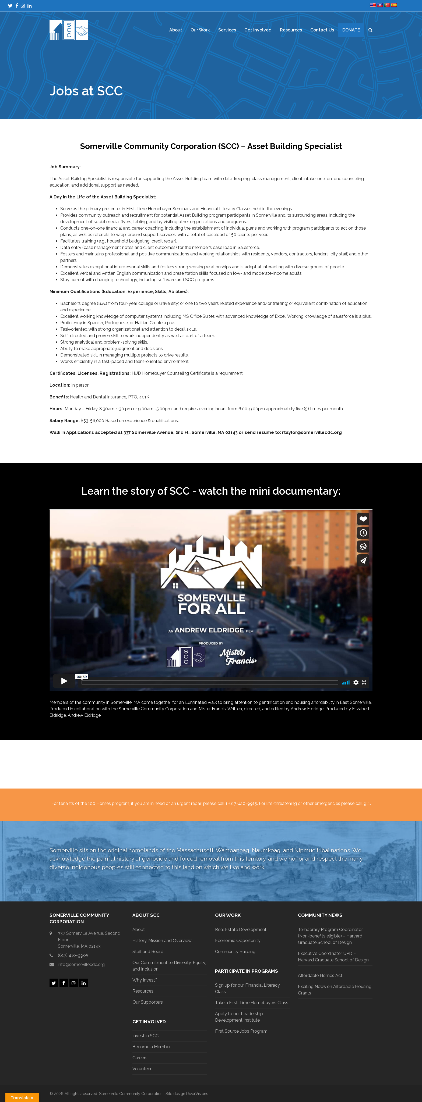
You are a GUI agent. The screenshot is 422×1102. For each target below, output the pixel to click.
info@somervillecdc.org (81, 964)
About (138, 929)
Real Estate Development (240, 929)
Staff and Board (147, 951)
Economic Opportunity (238, 940)
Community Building (235, 951)
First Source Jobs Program (241, 1031)
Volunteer (142, 1068)
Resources (142, 991)
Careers (139, 1057)
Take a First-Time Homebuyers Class (251, 1002)
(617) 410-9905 (73, 955)
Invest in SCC (145, 1035)
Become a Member (151, 1046)
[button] (370, 30)
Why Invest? (144, 980)
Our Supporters (147, 1002)
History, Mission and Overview (162, 940)
